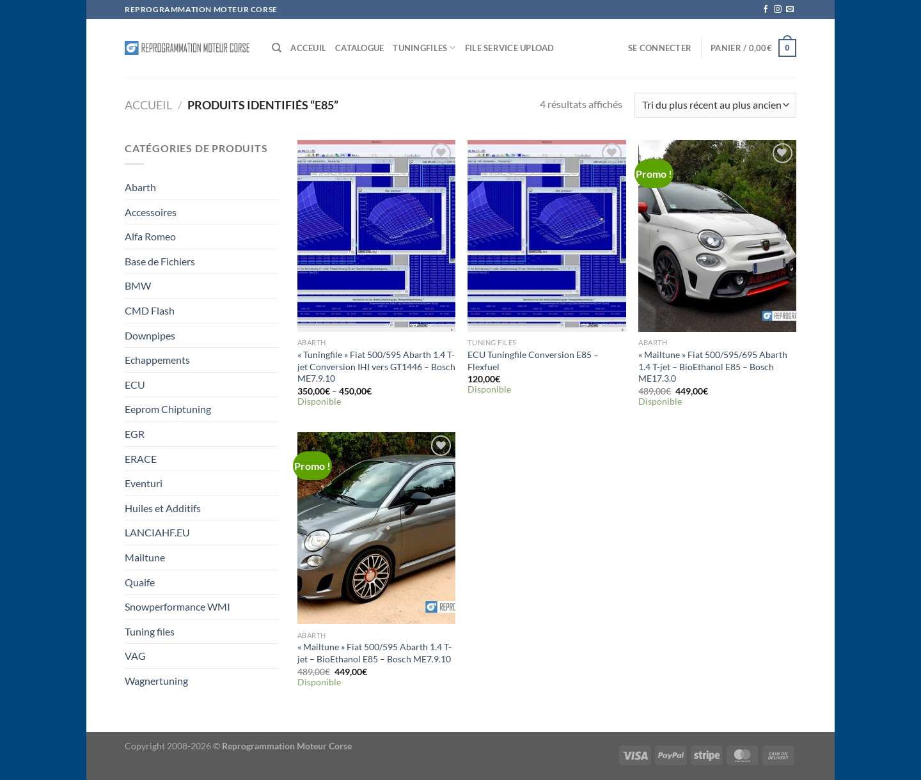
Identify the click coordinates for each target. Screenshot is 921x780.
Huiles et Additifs (163, 508)
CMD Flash (150, 310)
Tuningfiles (424, 48)
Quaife (140, 582)
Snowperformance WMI (177, 606)
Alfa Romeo (150, 236)
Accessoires (151, 212)
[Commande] (715, 105)
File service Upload (510, 48)
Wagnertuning (156, 681)
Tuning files (150, 631)
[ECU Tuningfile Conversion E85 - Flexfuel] (547, 236)
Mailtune (145, 557)
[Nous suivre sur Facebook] (765, 9)
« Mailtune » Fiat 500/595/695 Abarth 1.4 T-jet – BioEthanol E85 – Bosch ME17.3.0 (712, 366)
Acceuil (308, 48)
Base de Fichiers (160, 261)
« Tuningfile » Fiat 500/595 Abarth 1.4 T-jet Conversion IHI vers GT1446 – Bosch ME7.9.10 (376, 366)
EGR (135, 434)
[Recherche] (276, 48)
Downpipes (150, 335)
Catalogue (359, 48)
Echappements (157, 360)
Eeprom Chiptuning (168, 409)
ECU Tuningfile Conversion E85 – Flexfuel (533, 360)
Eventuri (143, 483)
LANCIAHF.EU (157, 532)
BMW (138, 285)
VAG (135, 656)
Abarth (140, 187)
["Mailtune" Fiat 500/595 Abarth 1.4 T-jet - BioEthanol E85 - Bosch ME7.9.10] (376, 528)
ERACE (141, 459)
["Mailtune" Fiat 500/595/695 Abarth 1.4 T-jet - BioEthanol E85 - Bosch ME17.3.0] (717, 236)
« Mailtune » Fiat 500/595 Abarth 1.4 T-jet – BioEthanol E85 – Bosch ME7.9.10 (374, 652)
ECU (135, 384)
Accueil (148, 105)
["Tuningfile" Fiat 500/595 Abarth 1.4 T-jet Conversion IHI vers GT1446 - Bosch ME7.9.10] (376, 236)
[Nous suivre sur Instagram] (778, 9)
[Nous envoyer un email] (790, 9)
